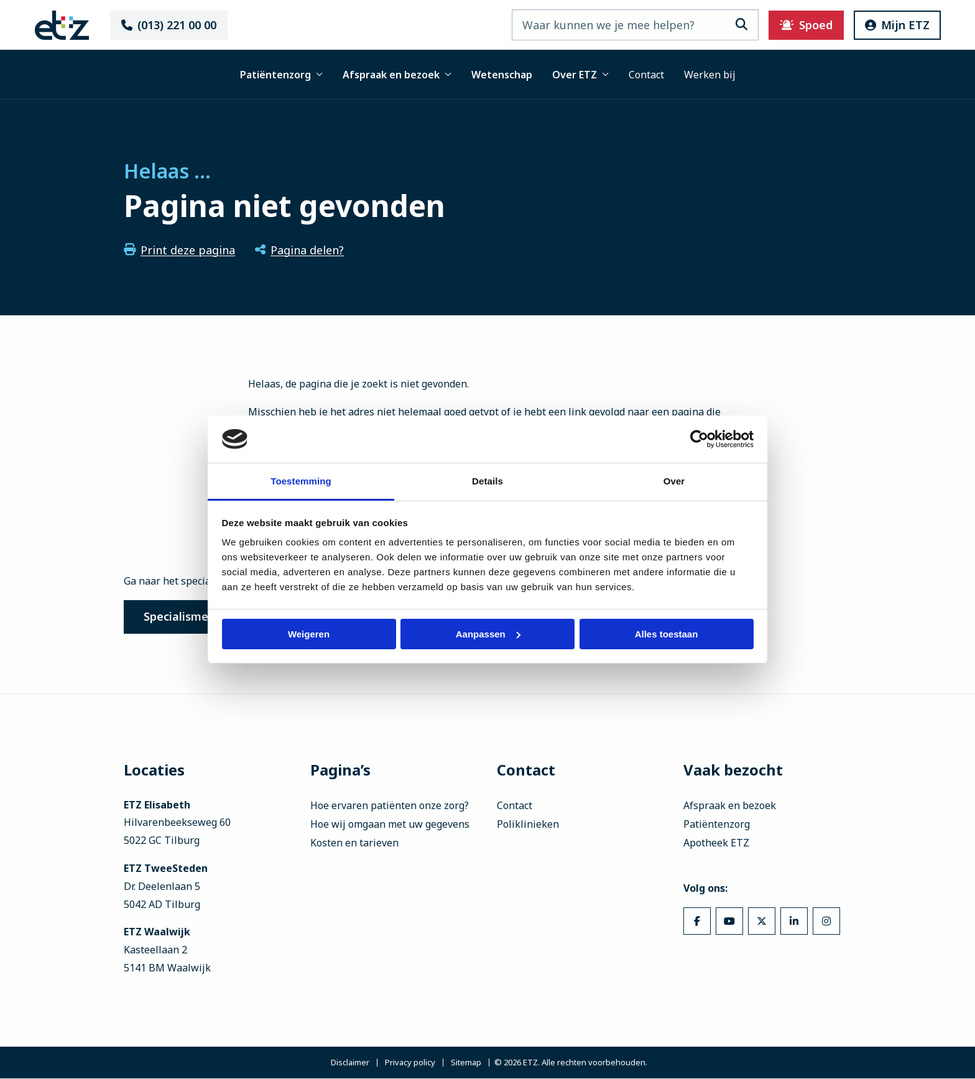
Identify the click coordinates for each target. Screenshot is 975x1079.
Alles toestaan (666, 634)
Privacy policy (410, 1063)
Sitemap (466, 1063)
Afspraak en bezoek (397, 74)
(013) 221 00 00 (173, 24)
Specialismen (180, 616)
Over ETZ (580, 74)
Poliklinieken (528, 824)
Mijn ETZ (891, 24)
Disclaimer (350, 1063)
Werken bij (710, 74)
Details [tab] (487, 481)
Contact (646, 74)
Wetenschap (501, 74)
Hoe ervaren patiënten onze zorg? (389, 806)
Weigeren (309, 634)
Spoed (800, 24)
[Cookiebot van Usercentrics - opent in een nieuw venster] (699, 439)
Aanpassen (488, 634)
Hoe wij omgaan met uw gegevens (389, 824)
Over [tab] (674, 481)
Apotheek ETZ (716, 843)
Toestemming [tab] (300, 481)
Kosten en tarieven (354, 843)
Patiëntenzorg (281, 74)
